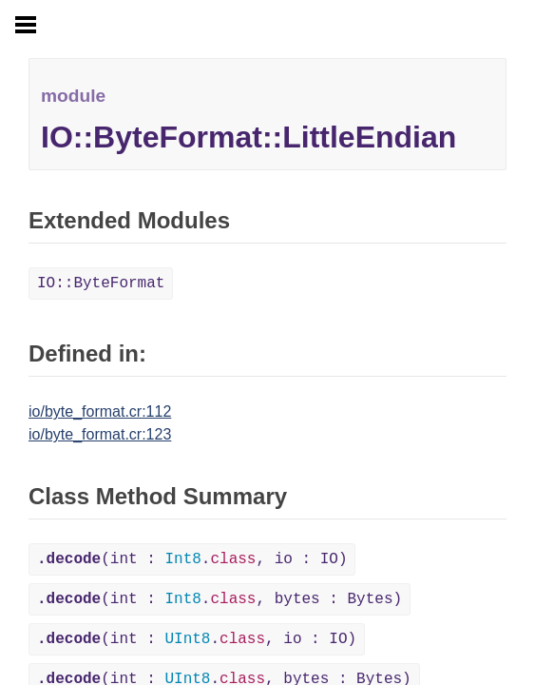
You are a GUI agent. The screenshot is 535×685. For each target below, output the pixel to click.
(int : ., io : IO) (192, 559)
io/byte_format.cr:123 (100, 434)
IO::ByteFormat (100, 283)
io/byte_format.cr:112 (100, 411)
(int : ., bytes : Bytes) (219, 599)
